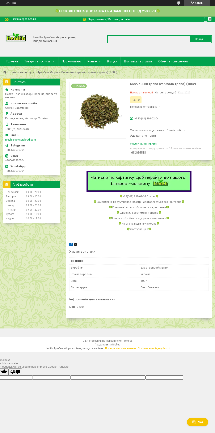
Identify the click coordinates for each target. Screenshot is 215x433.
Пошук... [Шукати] (200, 39)
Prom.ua (127, 340)
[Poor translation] (15, 371)
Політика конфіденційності (154, 348)
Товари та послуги (37, 61)
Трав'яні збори (48, 72)
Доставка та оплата (138, 61)
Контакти (94, 61)
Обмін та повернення (173, 61)
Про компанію (71, 61)
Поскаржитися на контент (120, 348)
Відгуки (112, 61)
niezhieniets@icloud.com (20, 139)
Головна (12, 61)
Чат (197, 422)
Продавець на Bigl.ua (107, 344)
